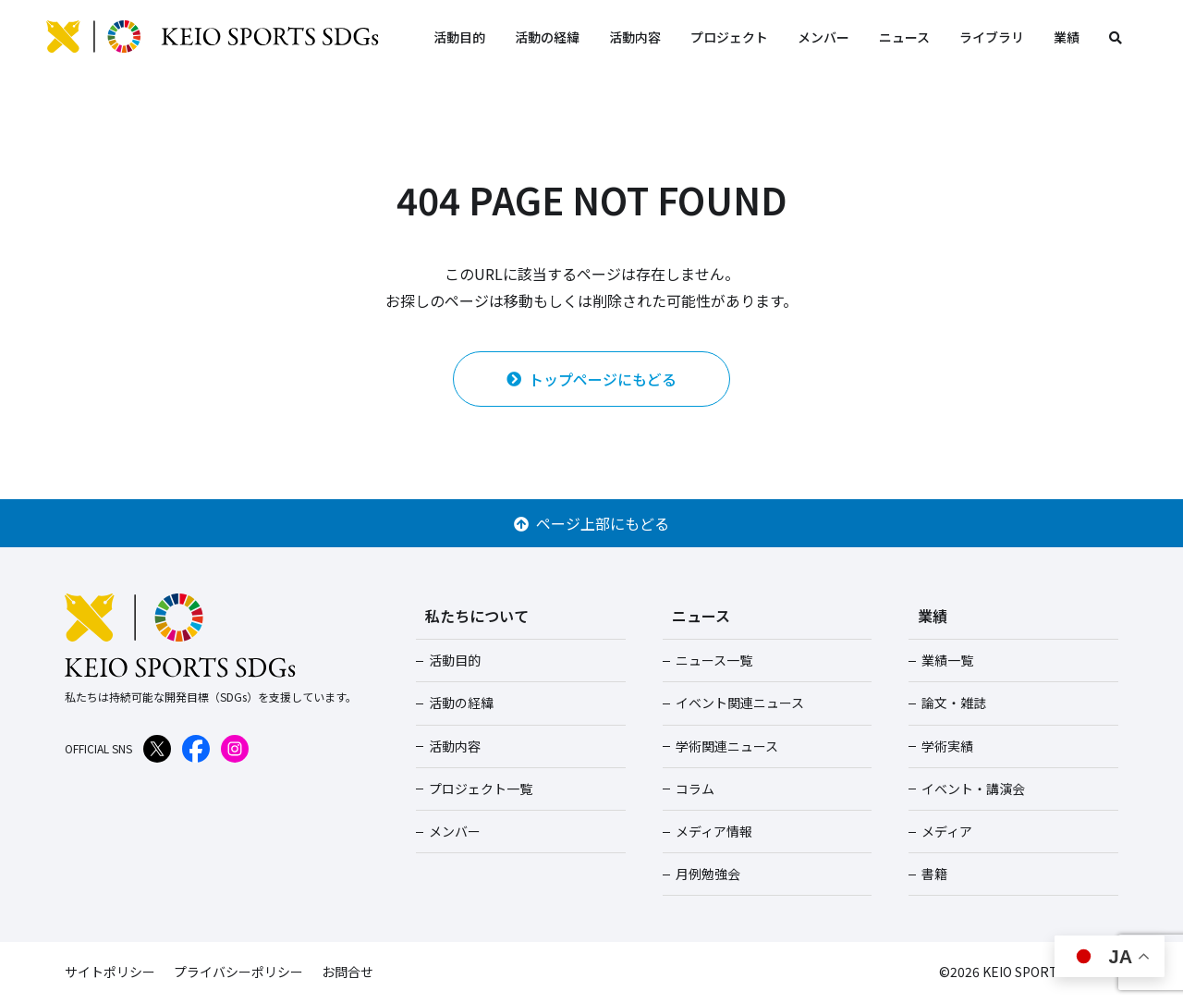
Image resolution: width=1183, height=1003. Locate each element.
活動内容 (635, 37)
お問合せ (347, 971)
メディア (946, 831)
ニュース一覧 (714, 660)
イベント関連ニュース (740, 702)
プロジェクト (729, 37)
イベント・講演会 (973, 788)
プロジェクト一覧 (480, 788)
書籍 (934, 873)
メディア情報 (714, 831)
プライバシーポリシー (238, 971)
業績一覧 (947, 660)
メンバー (823, 37)
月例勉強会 (708, 873)
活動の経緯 (547, 37)
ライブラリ (991, 37)
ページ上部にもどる (591, 523)
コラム (695, 788)
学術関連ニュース (727, 746)
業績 (1066, 37)
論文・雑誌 (953, 702)
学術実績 (947, 746)
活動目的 (459, 37)
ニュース (904, 37)
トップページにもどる (591, 379)
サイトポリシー (110, 971)
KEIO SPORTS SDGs (212, 37)
